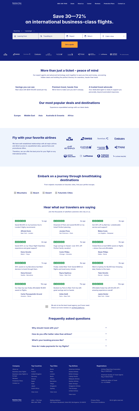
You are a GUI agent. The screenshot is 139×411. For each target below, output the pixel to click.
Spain (33, 381)
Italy (32, 369)
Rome (52, 369)
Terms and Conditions (98, 402)
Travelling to (47, 36)
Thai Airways (73, 388)
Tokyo (52, 383)
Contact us (121, 3)
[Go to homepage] (17, 3)
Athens (52, 379)
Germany (34, 376)
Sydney (52, 388)
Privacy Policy (95, 400)
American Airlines (74, 369)
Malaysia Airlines (74, 379)
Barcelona (53, 381)
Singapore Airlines (74, 386)
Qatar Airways (73, 383)
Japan (33, 386)
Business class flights (19, 371)
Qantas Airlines (73, 381)
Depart (71, 36)
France (33, 371)
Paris (51, 371)
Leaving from (22, 36)
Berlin (52, 376)
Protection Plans (109, 3)
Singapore (53, 386)
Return (90, 36)
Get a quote (69, 44)
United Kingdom (36, 374)
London (52, 374)
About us (81, 3)
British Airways (73, 374)
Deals (72, 3)
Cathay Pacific (73, 376)
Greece (33, 379)
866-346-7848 (36, 402)
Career (89, 3)
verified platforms (78, 308)
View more (34, 392)
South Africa (35, 388)
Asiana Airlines (73, 371)
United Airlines (73, 391)
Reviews (97, 3)
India (32, 383)
